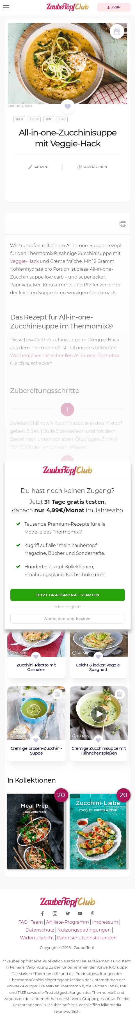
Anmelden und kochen (67, 618)
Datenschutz (40, 930)
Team (37, 922)
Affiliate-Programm (67, 922)
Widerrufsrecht (37, 938)
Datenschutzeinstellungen (87, 938)
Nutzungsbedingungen (84, 930)
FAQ (23, 922)
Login (114, 7)
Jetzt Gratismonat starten (68, 595)
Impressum (105, 922)
